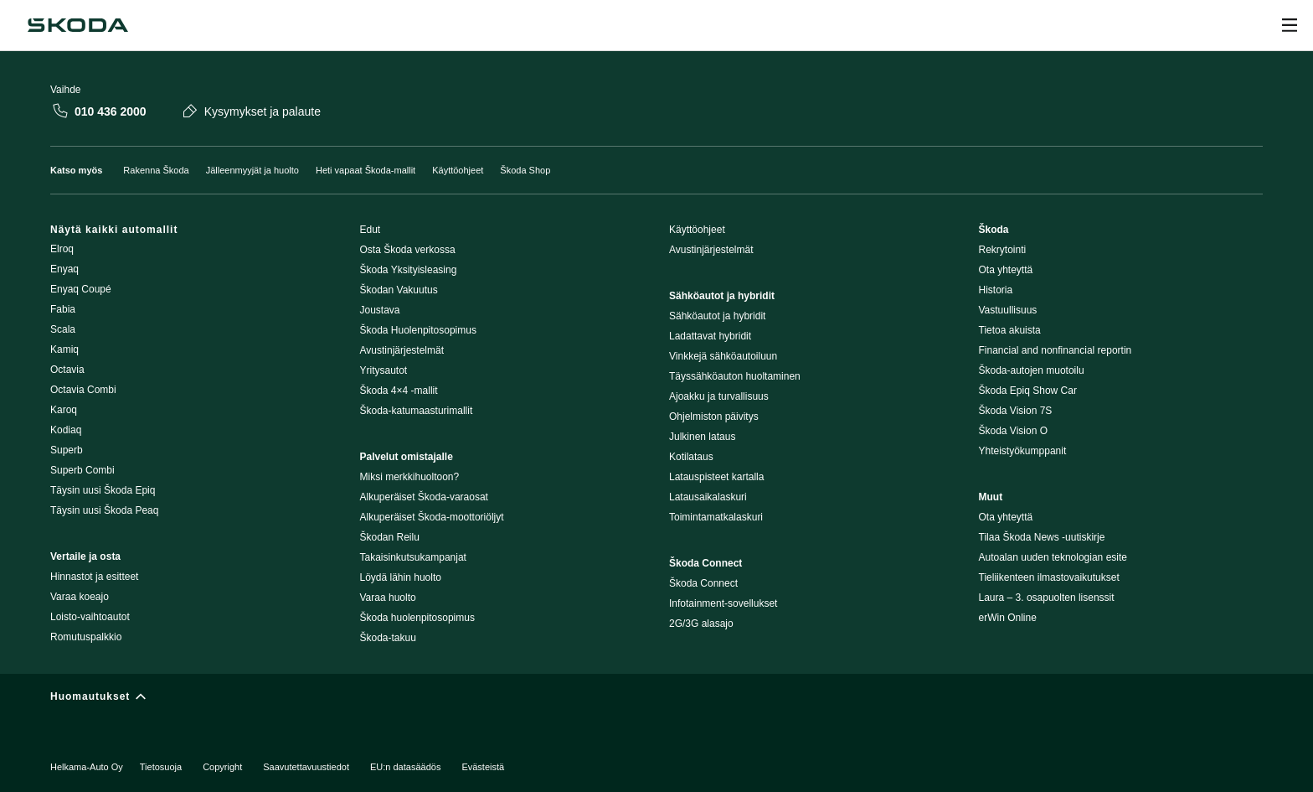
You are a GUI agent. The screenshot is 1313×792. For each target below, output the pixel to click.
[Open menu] (1290, 25)
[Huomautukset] (656, 700)
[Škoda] (77, 25)
